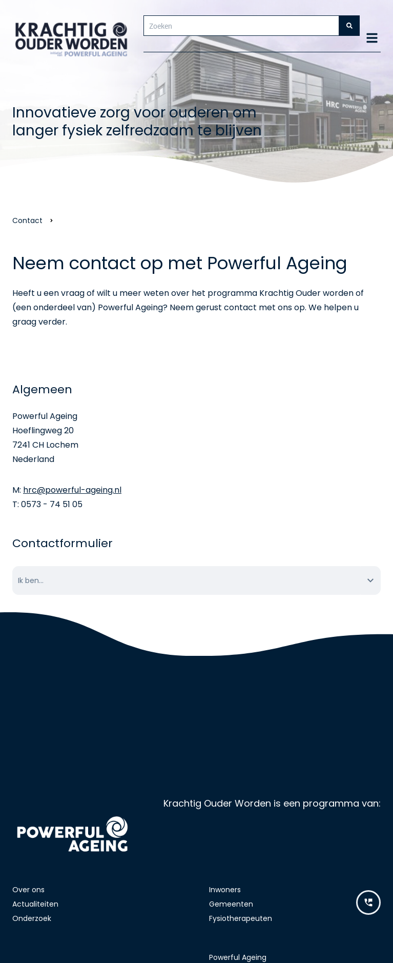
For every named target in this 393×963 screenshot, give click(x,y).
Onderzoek (31, 918)
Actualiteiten (35, 904)
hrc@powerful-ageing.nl (72, 490)
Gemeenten (231, 904)
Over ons (28, 890)
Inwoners (225, 890)
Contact (27, 220)
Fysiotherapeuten (240, 918)
